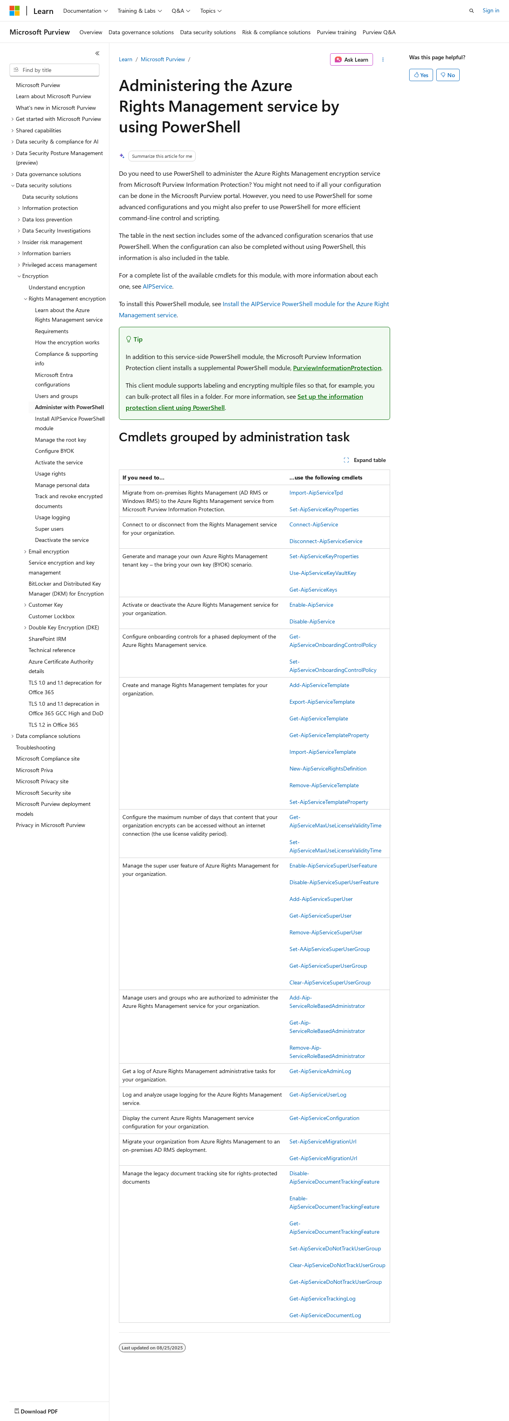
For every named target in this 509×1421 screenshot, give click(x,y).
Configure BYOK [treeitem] (54, 450)
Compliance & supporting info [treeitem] (66, 358)
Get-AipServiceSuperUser (320, 915)
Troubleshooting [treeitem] (35, 747)
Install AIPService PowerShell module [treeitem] (70, 423)
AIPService (157, 286)
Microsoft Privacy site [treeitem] (42, 781)
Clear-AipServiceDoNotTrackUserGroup (337, 1265)
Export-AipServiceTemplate (322, 701)
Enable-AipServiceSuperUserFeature (333, 865)
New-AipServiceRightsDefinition (328, 768)
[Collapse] (97, 53)
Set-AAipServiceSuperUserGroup (329, 949)
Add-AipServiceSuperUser (321, 899)
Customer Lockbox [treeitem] (51, 616)
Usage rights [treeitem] (50, 473)
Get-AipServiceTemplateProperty (329, 735)
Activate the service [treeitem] (59, 462)
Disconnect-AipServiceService (325, 541)
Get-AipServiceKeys (313, 589)
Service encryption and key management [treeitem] (62, 567)
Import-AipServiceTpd (316, 492)
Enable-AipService (311, 604)
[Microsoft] (15, 11)
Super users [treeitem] (49, 528)
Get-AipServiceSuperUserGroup (328, 965)
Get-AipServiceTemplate (318, 718)
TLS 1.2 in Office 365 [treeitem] (53, 724)
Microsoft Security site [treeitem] (43, 792)
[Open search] (472, 11)
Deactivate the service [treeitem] (62, 540)
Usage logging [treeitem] (52, 517)
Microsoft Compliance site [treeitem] (48, 758)
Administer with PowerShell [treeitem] (69, 407)
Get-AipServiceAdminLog (320, 1071)
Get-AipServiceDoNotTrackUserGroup (335, 1281)
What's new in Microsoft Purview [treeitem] (56, 107)
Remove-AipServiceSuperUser (325, 932)
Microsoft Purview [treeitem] (38, 85)
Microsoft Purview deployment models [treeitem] (53, 808)
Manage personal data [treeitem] (62, 485)
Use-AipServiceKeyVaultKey (322, 573)
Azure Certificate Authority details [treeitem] (61, 666)
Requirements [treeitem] (51, 331)
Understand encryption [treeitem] (57, 287)
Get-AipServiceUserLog (317, 1094)
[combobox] (54, 70)
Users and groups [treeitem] (56, 396)
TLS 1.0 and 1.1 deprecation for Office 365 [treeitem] (65, 687)
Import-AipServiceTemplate (322, 751)
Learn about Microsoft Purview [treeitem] (53, 96)
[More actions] (383, 59)
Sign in (491, 10)
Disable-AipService (312, 621)
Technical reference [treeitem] (52, 650)
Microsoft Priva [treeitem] (34, 770)
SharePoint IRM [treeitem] (47, 639)
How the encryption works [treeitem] (67, 342)
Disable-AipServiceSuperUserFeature (334, 882)
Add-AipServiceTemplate (319, 685)
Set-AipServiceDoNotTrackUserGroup (335, 1248)
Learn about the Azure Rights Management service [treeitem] (69, 315)
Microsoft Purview (163, 59)
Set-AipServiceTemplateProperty (328, 802)
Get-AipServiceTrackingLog (322, 1298)
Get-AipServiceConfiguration (324, 1118)
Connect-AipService (313, 524)
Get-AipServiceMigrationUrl (323, 1158)
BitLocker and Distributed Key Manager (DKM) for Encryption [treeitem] (66, 588)
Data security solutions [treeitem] (50, 196)
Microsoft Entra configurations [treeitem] (54, 379)
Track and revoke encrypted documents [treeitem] (69, 501)
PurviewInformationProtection (337, 367)
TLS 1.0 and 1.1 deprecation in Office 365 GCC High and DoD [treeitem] (66, 708)
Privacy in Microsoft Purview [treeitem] (50, 825)
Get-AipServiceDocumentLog (325, 1315)
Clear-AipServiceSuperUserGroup (330, 982)
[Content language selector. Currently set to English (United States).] (46, 1409)
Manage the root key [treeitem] (60, 439)
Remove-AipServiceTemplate (324, 785)
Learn (125, 59)
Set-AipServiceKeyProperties (324, 509)
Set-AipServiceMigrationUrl (322, 1141)
